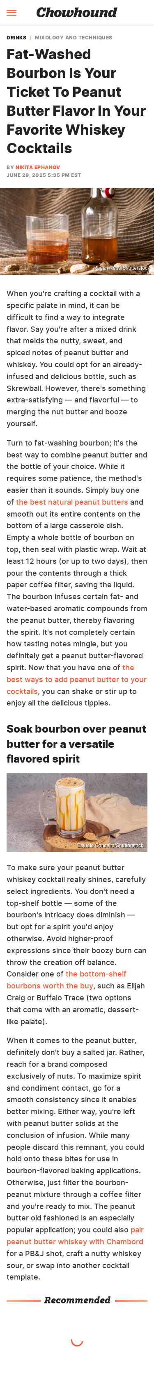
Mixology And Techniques (74, 37)
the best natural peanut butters (72, 502)
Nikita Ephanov (38, 167)
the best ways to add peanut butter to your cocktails (77, 679)
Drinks (16, 37)
